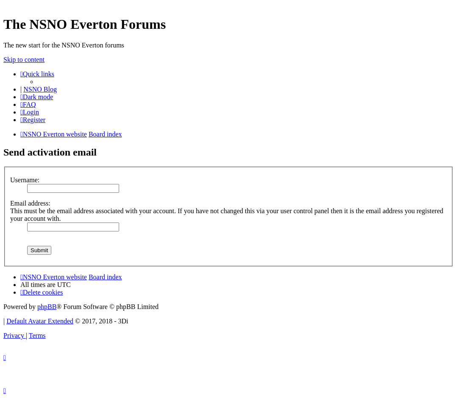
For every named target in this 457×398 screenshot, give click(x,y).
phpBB (46, 306)
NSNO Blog (40, 89)
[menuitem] (28, 104)
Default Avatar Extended (39, 321)
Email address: (30, 203)
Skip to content (24, 59)
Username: (24, 180)
